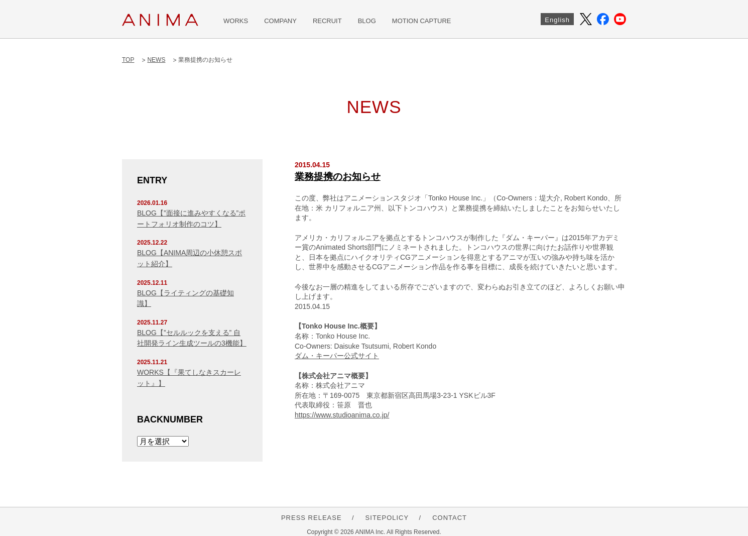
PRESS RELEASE (311, 517)
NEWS (156, 59)
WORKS (235, 21)
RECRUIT (327, 21)
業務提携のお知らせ (338, 176)
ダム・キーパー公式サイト (337, 356)
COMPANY (280, 21)
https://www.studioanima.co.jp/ (342, 415)
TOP (128, 59)
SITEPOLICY (387, 517)
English (557, 20)
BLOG (367, 21)
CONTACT (449, 517)
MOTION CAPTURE (421, 21)
